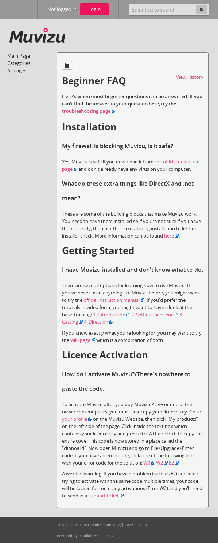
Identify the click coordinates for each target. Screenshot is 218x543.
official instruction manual (111, 300)
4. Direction (96, 322)
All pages (16, 70)
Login (94, 9)
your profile (74, 419)
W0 (146, 462)
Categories (18, 63)
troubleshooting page (86, 111)
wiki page (80, 340)
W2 (159, 462)
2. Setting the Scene (152, 314)
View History (189, 77)
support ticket (103, 495)
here (169, 235)
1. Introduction (109, 314)
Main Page (18, 56)
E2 (171, 462)
